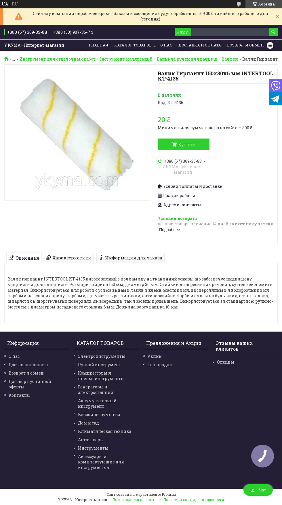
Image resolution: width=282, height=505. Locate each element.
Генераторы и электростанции (95, 389)
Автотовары (91, 439)
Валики (230, 59)
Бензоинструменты (99, 414)
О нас (166, 45)
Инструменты (93, 448)
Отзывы (225, 362)
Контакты (19, 395)
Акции (155, 356)
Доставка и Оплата (199, 45)
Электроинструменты (101, 356)
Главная (98, 45)
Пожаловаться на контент (137, 499)
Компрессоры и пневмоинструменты (101, 375)
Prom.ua (169, 494)
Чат (258, 490)
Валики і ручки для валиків (187, 59)
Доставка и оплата (28, 364)
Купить (186, 144)
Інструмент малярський (126, 59)
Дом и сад (88, 423)
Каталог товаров (133, 45)
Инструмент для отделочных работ (57, 59)
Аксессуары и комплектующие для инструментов (101, 462)
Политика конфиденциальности (193, 499)
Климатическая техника (104, 431)
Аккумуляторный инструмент (97, 403)
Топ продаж (160, 364)
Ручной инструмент (99, 364)
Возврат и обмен (245, 45)
